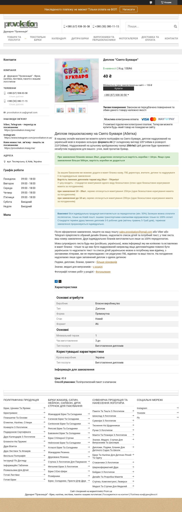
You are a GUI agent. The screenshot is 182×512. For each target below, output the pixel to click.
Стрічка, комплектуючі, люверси (109, 481)
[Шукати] (175, 26)
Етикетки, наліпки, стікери (18, 422)
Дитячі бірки (80, 38)
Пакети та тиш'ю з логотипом (108, 411)
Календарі (59, 38)
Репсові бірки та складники (63, 428)
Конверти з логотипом (15, 427)
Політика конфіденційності (143, 494)
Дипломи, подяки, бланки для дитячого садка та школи (108, 448)
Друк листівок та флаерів (17, 451)
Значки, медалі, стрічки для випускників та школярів (107, 441)
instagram (142, 408)
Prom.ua (108, 491)
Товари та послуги (14, 38)
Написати (129, 9)
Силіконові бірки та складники (64, 423)
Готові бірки (10, 479)
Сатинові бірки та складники (63, 419)
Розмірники (54, 476)
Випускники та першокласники (104, 38)
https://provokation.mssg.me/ (19, 130)
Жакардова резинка (58, 452)
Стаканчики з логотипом (105, 462)
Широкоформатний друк (105, 467)
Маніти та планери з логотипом (109, 435)
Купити (119, 88)
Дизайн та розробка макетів (107, 476)
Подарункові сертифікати (17, 432)
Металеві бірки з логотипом (63, 466)
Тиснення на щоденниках (106, 425)
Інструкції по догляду (15, 460)
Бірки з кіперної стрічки (61, 438)
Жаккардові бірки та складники (65, 414)
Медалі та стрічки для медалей (109, 486)
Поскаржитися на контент (116, 494)
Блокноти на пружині (15, 441)
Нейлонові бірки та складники (64, 442)
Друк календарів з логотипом (19, 436)
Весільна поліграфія (14, 455)
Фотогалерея (128, 38)
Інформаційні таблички (16, 465)
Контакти (171, 38)
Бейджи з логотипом (103, 472)
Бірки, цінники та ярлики (17, 408)
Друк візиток (10, 446)
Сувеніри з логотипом (104, 420)
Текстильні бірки (38, 38)
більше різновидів (106, 262)
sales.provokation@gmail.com (135, 231)
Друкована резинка (58, 457)
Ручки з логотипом (102, 430)
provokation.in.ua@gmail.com (22, 112)
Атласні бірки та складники (62, 447)
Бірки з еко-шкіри (57, 471)
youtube (141, 413)
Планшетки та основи (15, 417)
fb (138, 417)
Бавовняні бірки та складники (64, 433)
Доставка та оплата (150, 38)
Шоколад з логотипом (104, 416)
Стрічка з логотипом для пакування (67, 461)
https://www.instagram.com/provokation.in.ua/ (28, 137)
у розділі (97, 266)
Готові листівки (12, 475)
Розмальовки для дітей (16, 470)
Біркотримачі (10, 413)
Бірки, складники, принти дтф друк (67, 481)
